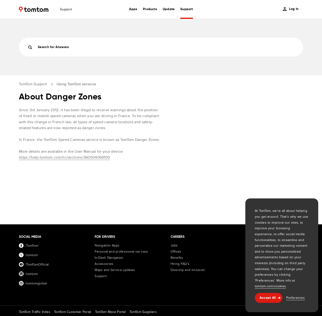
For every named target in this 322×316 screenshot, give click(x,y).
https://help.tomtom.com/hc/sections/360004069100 (64, 157)
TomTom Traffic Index (34, 311)
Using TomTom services (76, 84)
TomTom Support (33, 84)
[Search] (161, 47)
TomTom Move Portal (110, 311)
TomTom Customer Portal (72, 311)
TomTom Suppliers (143, 311)
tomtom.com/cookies (270, 286)
